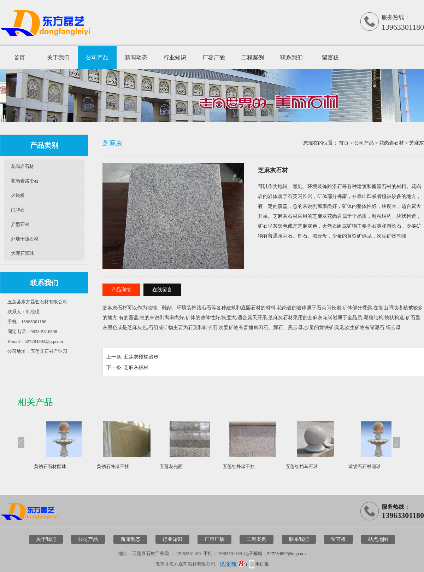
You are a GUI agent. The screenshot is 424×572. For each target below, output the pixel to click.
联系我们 (291, 57)
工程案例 (252, 57)
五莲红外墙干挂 (239, 466)
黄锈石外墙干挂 (113, 466)
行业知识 (175, 57)
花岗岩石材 (22, 166)
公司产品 (97, 57)
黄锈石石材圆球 (50, 466)
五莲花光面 (171, 466)
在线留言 (162, 289)
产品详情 (121, 289)
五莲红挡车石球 (301, 466)
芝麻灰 (416, 143)
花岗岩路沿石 (25, 180)
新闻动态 (136, 57)
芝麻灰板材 (136, 367)
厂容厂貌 (213, 57)
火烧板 (18, 195)
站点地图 (378, 539)
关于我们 (58, 57)
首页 (19, 57)
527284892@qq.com (286, 553)
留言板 (330, 57)
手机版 (262, 564)
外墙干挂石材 (25, 238)
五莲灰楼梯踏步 (141, 357)
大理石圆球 (22, 253)
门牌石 (18, 209)
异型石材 (20, 224)
